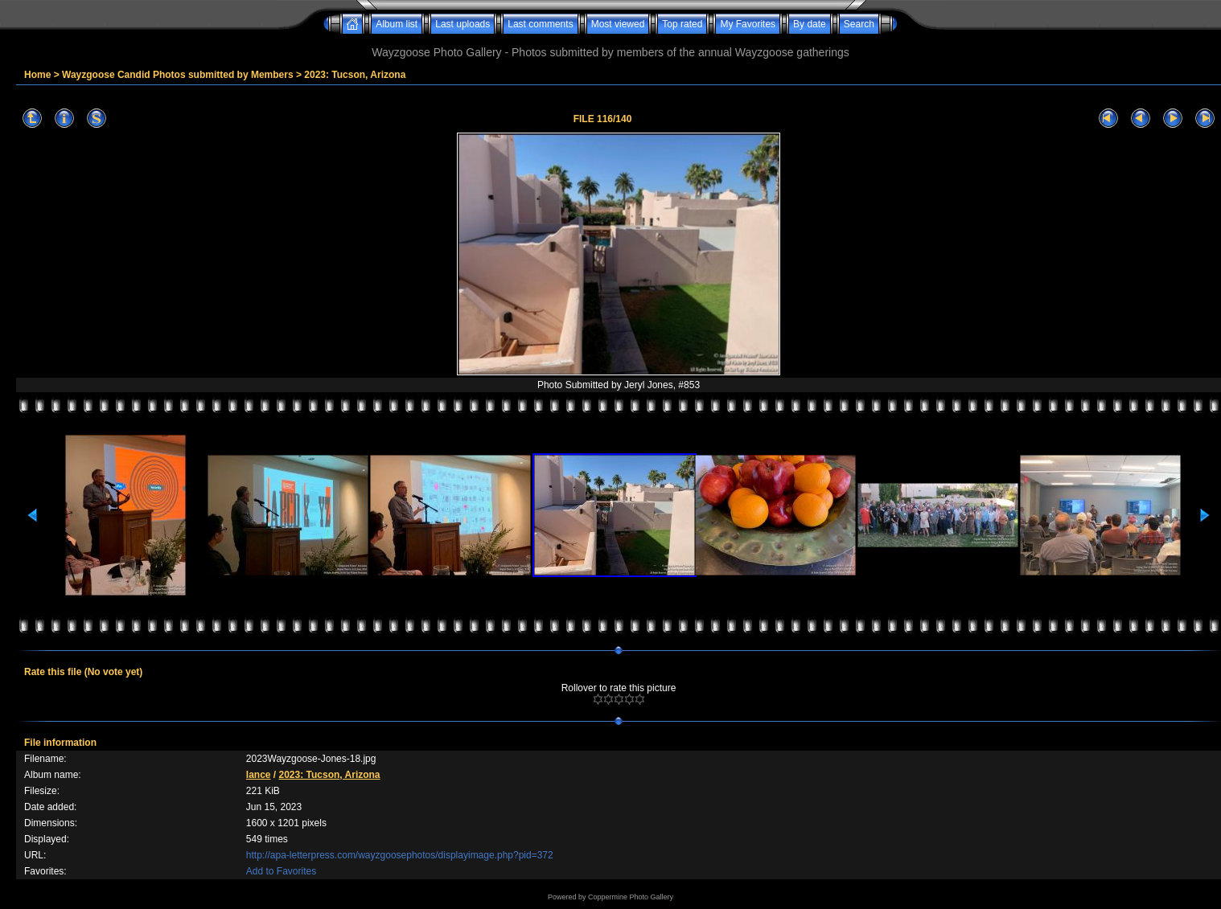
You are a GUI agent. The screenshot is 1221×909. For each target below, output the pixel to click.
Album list (396, 24)
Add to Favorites (281, 871)
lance (258, 774)
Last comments (540, 24)
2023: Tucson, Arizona (354, 74)
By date (809, 24)
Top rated (682, 24)
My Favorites (747, 24)
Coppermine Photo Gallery (630, 897)
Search (859, 24)
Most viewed (618, 24)
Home (37, 74)
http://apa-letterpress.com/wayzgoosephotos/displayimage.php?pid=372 (399, 855)
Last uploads (462, 24)
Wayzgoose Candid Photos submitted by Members (178, 74)
